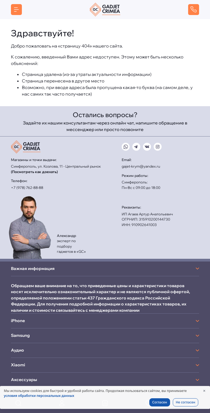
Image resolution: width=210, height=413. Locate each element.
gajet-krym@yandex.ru (141, 166)
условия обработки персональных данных (39, 395)
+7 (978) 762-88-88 (27, 187)
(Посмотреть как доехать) (34, 172)
